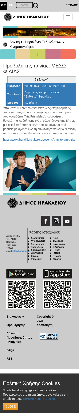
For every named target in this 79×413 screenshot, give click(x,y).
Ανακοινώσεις (38, 241)
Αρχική (14, 42)
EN (11, 5)
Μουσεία (57, 259)
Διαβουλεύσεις (38, 250)
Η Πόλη (56, 250)
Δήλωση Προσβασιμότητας (18, 335)
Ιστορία (56, 253)
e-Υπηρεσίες (59, 244)
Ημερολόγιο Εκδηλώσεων (42, 42)
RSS (10, 358)
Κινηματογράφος (21, 47)
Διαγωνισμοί (37, 244)
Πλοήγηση (14, 341)
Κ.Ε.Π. (56, 238)
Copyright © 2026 (45, 318)
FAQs (10, 350)
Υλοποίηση (45, 325)
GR (3, 5)
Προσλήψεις (37, 247)
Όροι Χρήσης (16, 325)
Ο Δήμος (35, 256)
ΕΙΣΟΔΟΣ (72, 5)
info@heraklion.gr (21, 251)
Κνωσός (57, 256)
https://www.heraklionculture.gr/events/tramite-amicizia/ (39, 139)
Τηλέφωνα (58, 241)
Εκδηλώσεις (37, 253)
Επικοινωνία (15, 316)
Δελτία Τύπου (37, 238)
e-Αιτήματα (58, 247)
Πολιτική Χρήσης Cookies (39, 398)
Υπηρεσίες (36, 259)
